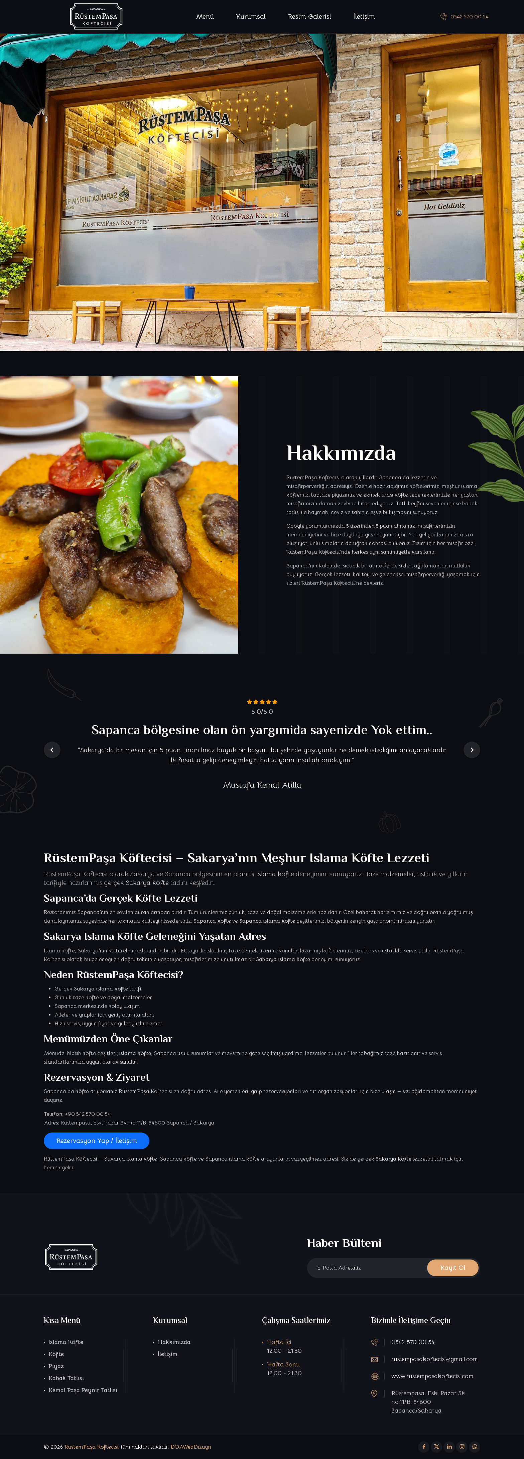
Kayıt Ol (453, 1268)
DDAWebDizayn (190, 1447)
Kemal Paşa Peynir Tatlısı (82, 1390)
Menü (205, 16)
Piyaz (56, 1366)
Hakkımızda (174, 1342)
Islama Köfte (65, 1342)
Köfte (56, 1354)
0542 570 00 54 (464, 16)
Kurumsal (251, 16)
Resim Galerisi (309, 16)
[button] (52, 750)
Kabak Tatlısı (66, 1378)
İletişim (364, 16)
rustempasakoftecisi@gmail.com (434, 1359)
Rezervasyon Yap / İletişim (96, 1141)
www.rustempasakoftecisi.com (432, 1376)
